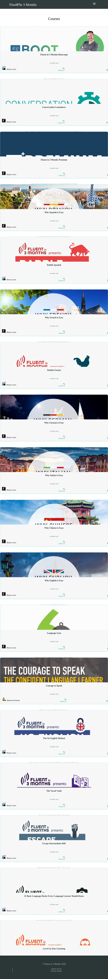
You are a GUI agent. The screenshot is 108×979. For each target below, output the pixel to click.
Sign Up (20, 11)
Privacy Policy (56, 971)
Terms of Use (56, 969)
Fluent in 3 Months (23, 5)
